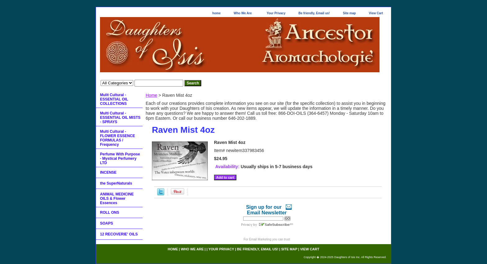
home (216, 13)
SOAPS (106, 223)
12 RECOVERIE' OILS (119, 234)
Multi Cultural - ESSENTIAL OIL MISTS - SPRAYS (120, 117)
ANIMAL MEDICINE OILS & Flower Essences (117, 198)
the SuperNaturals (116, 183)
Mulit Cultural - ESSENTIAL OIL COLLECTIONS (114, 99)
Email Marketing (260, 239)
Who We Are (243, 13)
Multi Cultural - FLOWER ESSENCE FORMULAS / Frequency (117, 138)
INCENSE (108, 172)
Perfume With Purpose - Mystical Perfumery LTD (120, 158)
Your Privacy (276, 13)
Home (151, 95)
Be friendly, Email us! (314, 13)
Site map (349, 13)
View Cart (376, 13)
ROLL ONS (109, 212)
